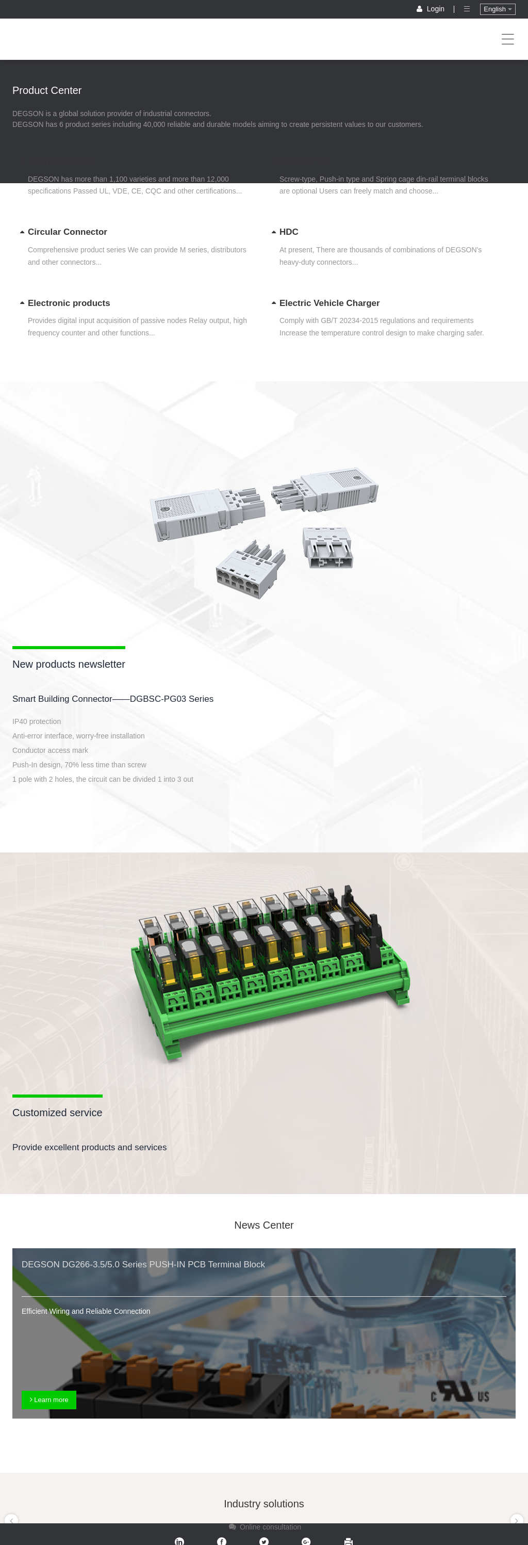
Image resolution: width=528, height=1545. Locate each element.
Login (432, 9)
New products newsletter (68, 664)
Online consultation (264, 1527)
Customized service (57, 1112)
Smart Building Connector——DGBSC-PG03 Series (112, 699)
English (498, 9)
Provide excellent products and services (89, 1147)
